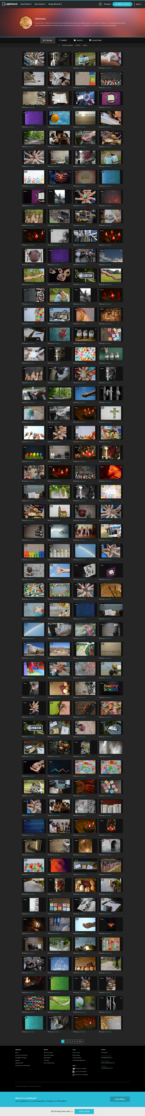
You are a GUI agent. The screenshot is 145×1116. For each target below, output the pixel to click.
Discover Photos (48, 1052)
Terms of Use (76, 1052)
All (59, 45)
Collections (96, 40)
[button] (26, 4)
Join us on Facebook (81, 1071)
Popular (49, 40)
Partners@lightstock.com (108, 1063)
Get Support (104, 1052)
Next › (80, 1041)
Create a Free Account (21, 1055)
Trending (46, 1060)
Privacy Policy (76, 1055)
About (17, 1052)
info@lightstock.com (106, 1057)
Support (17, 1060)
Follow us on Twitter (80, 1068)
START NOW (84, 1111)
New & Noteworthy (49, 1063)
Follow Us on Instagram (81, 1074)
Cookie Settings (77, 1057)
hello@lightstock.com (107, 1068)
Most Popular (47, 1057)
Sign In (138, 4)
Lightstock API (19, 1063)
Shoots (79, 40)
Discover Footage (49, 1055)
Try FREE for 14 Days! (122, 4)
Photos (78, 45)
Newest (64, 40)
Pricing (107, 4)
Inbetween (31, 68)
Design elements (68, 45)
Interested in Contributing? (22, 1065)
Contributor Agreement (79, 1060)
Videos (85, 45)
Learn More (120, 1099)
